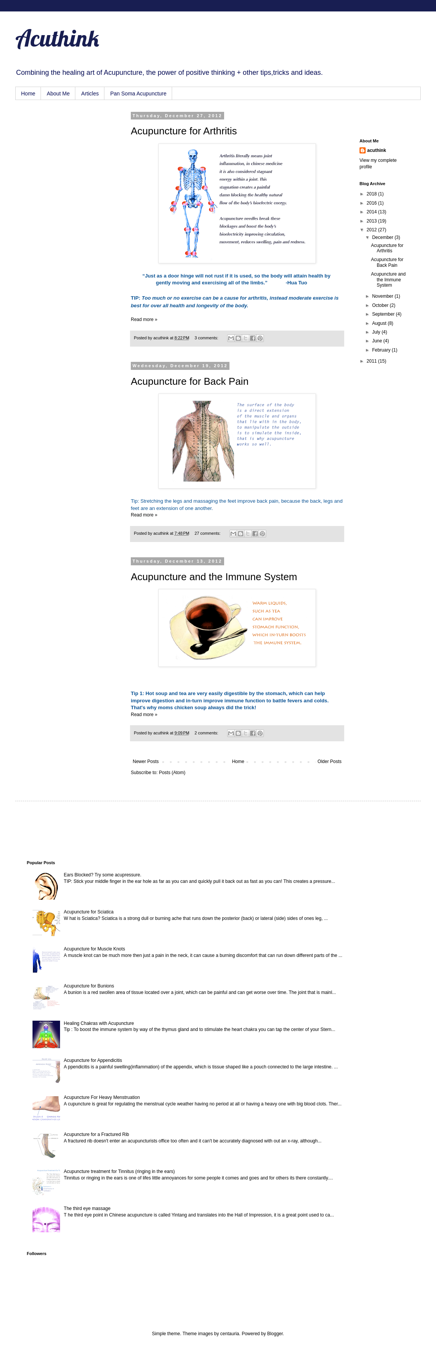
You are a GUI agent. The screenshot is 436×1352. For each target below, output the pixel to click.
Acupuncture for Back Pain (190, 381)
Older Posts (329, 761)
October (381, 305)
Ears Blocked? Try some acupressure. (103, 875)
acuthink (161, 338)
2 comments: (207, 733)
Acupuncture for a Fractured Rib (96, 1134)
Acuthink (57, 38)
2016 (372, 203)
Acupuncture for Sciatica (89, 912)
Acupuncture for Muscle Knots (94, 949)
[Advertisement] (65, 151)
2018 (372, 194)
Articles (90, 93)
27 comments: (208, 533)
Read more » (144, 319)
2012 (372, 229)
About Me (58, 93)
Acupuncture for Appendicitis (93, 1060)
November (383, 296)
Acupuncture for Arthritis (184, 131)
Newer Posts (146, 761)
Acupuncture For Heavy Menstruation (102, 1097)
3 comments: (207, 338)
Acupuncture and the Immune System (214, 576)
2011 (372, 361)
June (377, 341)
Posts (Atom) (172, 772)
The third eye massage (87, 1208)
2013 (372, 221)
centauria (229, 1333)
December (383, 237)
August (380, 323)
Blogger (275, 1333)
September (384, 314)
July (377, 332)
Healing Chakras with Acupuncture (99, 1023)
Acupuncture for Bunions (89, 986)
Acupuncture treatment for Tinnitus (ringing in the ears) (119, 1171)
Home (28, 93)
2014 (372, 212)
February (382, 350)
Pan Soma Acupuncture (138, 93)
